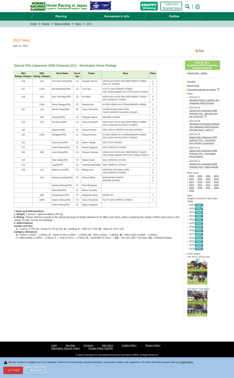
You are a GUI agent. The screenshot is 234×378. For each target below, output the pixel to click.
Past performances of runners (201, 89)
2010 (216, 185)
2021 (191, 179)
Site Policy (107, 345)
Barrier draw (193, 85)
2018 (216, 179)
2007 (208, 188)
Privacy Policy (152, 345)
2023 (208, 176)
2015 (208, 182)
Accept (13, 370)
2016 (199, 182)
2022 (216, 176)
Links (54, 345)
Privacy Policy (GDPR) (101, 348)
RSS (201, 50)
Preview (191, 81)
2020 (199, 179)
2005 (191, 191)
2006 (216, 188)
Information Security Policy (65, 348)
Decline (35, 370)
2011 (208, 185)
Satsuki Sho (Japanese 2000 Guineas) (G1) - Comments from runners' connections (203, 140)
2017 (191, 182)
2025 (191, 176)
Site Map (70, 345)
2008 (199, 188)
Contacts (88, 345)
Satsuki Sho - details (197, 73)
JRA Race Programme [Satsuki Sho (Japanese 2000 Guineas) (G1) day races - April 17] (204, 127)
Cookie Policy (129, 345)
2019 (208, 179)
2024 (199, 176)
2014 (216, 182)
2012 (199, 185)
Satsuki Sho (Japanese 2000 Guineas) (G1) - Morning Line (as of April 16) (203, 113)
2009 (191, 188)
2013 (191, 185)
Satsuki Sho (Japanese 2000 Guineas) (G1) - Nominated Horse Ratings (203, 153)
